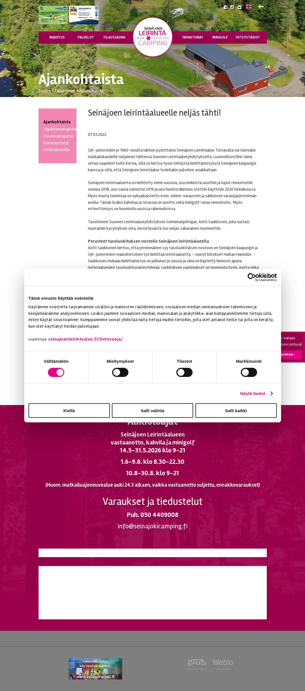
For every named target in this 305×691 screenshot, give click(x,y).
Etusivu (45, 90)
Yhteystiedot (247, 37)
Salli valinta (152, 410)
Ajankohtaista (91, 90)
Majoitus (57, 37)
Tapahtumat (192, 37)
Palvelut (86, 37)
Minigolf (220, 37)
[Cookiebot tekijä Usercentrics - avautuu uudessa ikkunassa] (252, 277)
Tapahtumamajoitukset (63, 129)
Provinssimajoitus (58, 136)
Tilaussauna (114, 37)
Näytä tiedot (252, 393)
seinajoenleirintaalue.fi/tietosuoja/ (85, 338)
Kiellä (69, 410)
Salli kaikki (236, 410)
